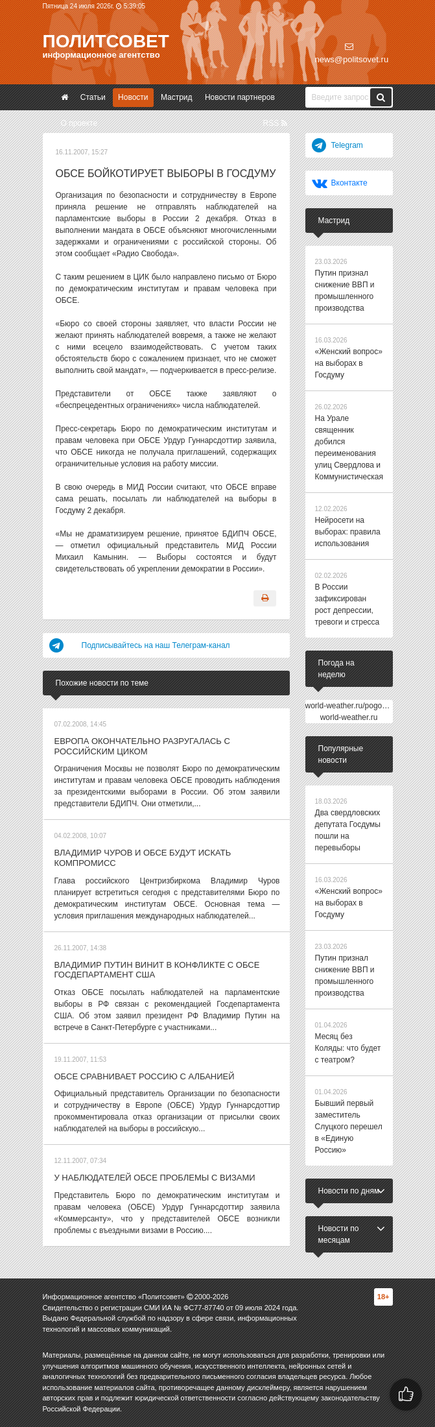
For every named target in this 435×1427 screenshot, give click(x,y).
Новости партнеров (240, 97)
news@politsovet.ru (352, 53)
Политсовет (106, 41)
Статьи (93, 97)
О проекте (79, 123)
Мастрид (177, 97)
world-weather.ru (349, 717)
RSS (275, 123)
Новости (133, 97)
